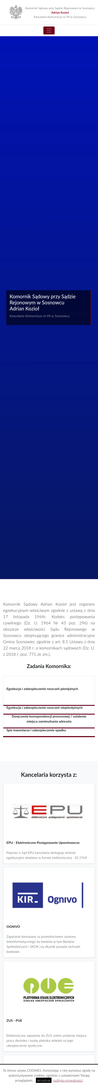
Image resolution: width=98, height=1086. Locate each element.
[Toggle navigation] (49, 30)
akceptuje (44, 1080)
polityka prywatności (68, 1080)
